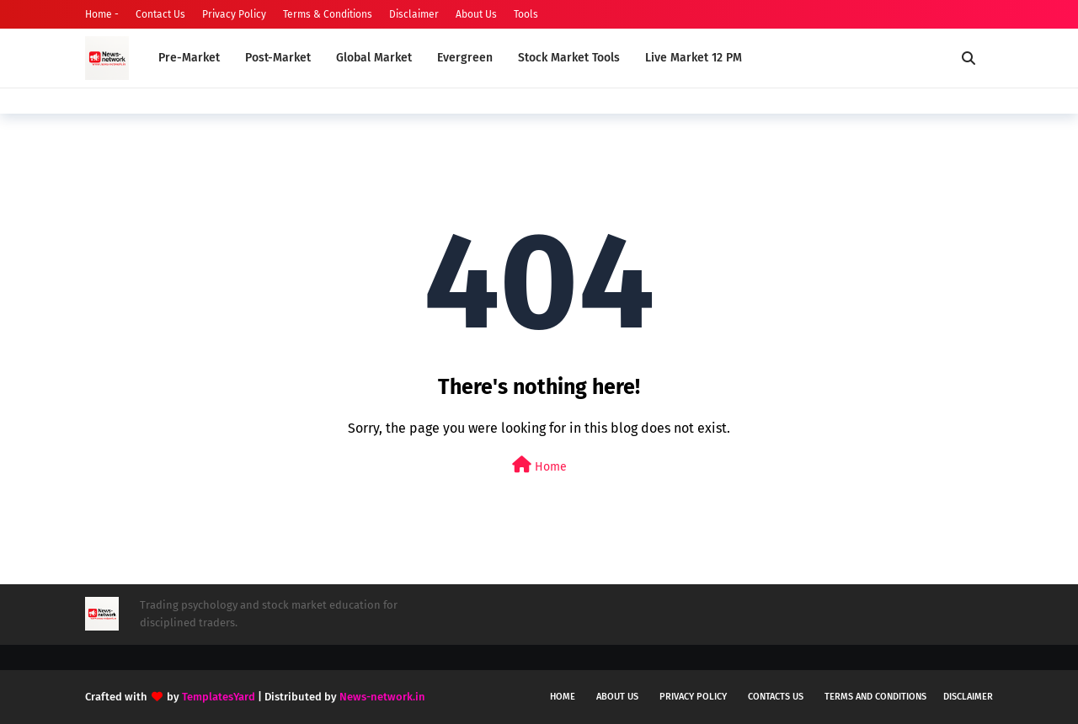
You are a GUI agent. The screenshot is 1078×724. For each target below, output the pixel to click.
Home (539, 465)
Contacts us (775, 696)
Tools (526, 14)
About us (617, 696)
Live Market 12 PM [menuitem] (693, 58)
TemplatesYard (218, 696)
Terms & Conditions (327, 14)
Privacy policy (693, 696)
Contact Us (160, 14)
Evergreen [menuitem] (465, 58)
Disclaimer (414, 14)
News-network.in (382, 696)
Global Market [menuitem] (374, 58)
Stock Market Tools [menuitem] (569, 58)
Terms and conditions (875, 696)
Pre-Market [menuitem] (189, 58)
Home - (102, 14)
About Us (476, 14)
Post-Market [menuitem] (278, 58)
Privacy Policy (234, 14)
